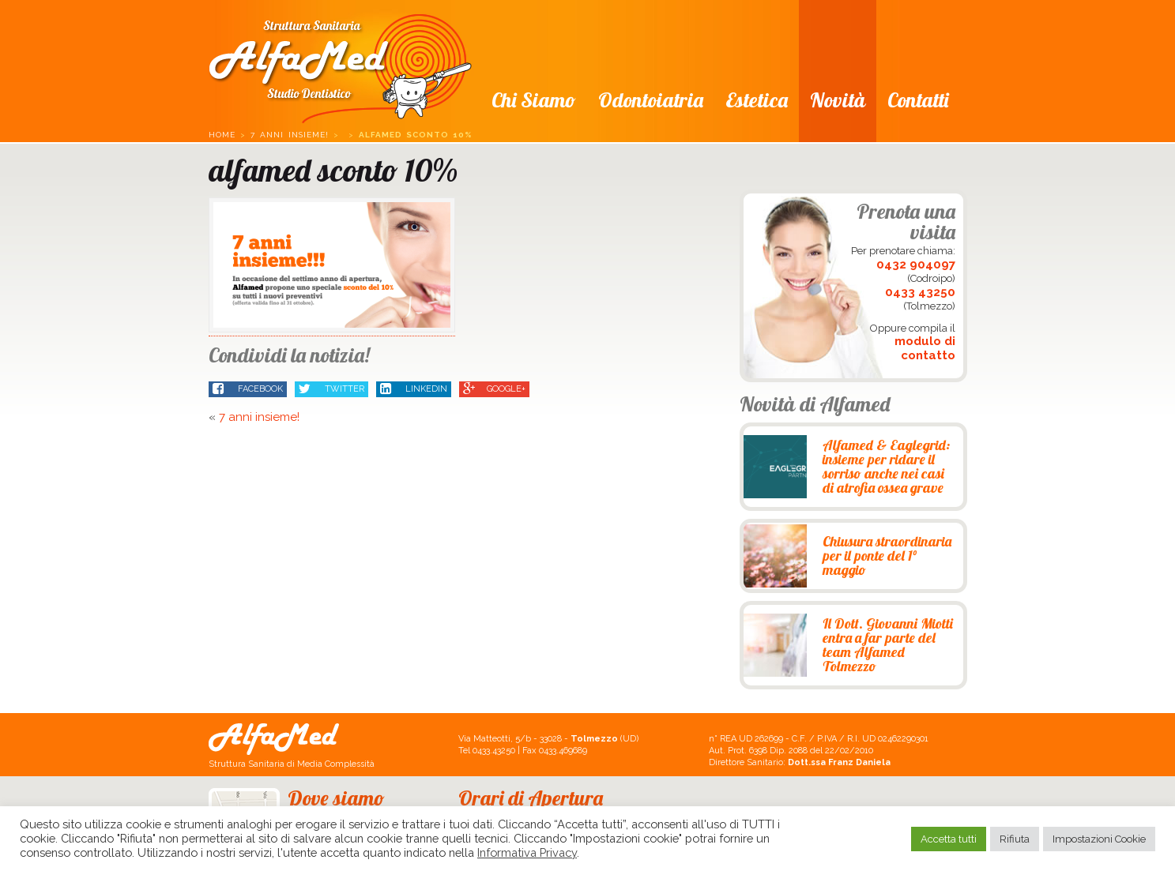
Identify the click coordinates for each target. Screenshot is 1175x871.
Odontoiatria (650, 100)
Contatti (917, 100)
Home (222, 134)
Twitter (331, 389)
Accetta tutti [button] (949, 839)
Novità (837, 100)
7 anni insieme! (289, 134)
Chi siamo (533, 100)
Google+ (494, 389)
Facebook (248, 389)
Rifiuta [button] (1015, 839)
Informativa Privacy (527, 852)
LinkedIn (413, 389)
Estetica (756, 100)
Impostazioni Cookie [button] (1099, 839)
